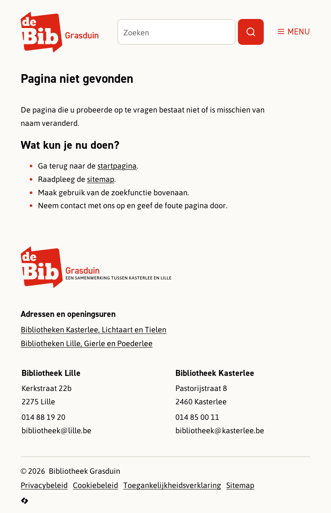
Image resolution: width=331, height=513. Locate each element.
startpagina (117, 165)
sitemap (100, 179)
